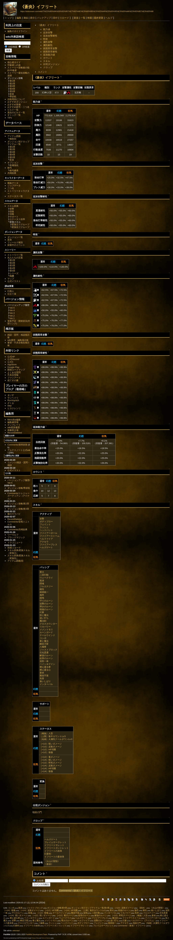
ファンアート (14, 377)
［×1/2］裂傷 (46, 752)
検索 (89, 17)
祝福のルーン (46, 609)
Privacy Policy (35, 938)
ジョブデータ (14, 185)
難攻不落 (44, 675)
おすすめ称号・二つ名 (18, 107)
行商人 (10, 291)
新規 (76, 17)
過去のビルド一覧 (16, 112)
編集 (19, 17)
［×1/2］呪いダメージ (51, 743)
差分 (32, 17)
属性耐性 (48, 45)
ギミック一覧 (14, 115)
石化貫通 (44, 652)
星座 (12, 94)
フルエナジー (46, 586)
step (9, 405)
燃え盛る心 (45, 670)
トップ (8, 17)
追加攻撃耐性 (50, 35)
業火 (42, 572)
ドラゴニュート (15, 542)
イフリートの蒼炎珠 (54, 856)
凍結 (25, 17)
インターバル (46, 684)
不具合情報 (12, 375)
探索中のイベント (16, 245)
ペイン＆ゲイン (47, 664)
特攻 (45, 39)
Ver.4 (12, 310)
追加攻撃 (48, 32)
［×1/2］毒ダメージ (49, 757)
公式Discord (13, 359)
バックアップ (44, 17)
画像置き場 (12, 430)
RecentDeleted (14, 432)
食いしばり (45, 681)
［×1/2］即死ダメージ (51, 762)
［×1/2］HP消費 (48, 749)
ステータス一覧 (15, 196)
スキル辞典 (12, 206)
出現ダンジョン (51, 64)
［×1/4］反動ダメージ (51, 765)
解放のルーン (46, 655)
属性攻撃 (48, 42)
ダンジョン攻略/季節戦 (18, 488)
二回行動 (44, 575)
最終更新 (98, 17)
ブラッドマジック (16, 537)
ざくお (10, 403)
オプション (12, 162)
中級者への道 (14, 65)
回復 (12, 211)
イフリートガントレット (56, 848)
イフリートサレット (54, 845)
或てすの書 (12, 380)
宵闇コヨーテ (14, 547)
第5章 (12, 91)
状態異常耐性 (50, 51)
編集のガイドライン (17, 31)
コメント (42, 71)
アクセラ (44, 541)
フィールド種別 (15, 242)
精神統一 (44, 592)
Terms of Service (46, 938)
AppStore (12, 364)
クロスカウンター (48, 623)
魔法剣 (43, 621)
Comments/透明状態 (17, 444)
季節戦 (13, 96)
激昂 (42, 595)
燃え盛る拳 (45, 667)
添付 (55, 17)
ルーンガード (46, 632)
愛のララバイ (14, 514)
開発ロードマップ (16, 369)
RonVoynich (13, 400)
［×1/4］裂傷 (46, 771)
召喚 (12, 214)
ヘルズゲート (46, 547)
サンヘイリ (12, 398)
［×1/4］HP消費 (48, 768)
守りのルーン (46, 600)
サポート (14, 216)
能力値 (46, 29)
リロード (64, 17)
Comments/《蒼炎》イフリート (76, 890)
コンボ (43, 638)
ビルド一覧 (12, 109)
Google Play (13, 367)
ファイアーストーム (49, 536)
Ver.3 (12, 313)
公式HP (11, 356)
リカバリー (45, 626)
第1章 (12, 81)
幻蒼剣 (47, 853)
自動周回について (16, 99)
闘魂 (42, 583)
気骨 (42, 678)
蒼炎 (42, 672)
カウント (48, 58)
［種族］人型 (46, 733)
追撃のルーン (46, 603)
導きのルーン (46, 606)
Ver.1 (12, 318)
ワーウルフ (12, 534)
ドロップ (48, 67)
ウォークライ (46, 577)
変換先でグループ (20, 227)
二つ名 (10, 188)
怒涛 (42, 580)
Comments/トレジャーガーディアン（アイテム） (18, 496)
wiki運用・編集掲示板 (18, 340)
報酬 (12, 276)
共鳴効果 (11, 173)
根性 (42, 589)
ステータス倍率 (17, 219)
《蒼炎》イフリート (38, 6)
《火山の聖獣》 (52, 861)
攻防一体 (44, 661)
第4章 (12, 89)
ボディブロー (46, 521)
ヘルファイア (46, 539)
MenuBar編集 (14, 419)
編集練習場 (12, 422)
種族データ (12, 183)
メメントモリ (46, 629)
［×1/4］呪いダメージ (51, 760)
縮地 (42, 598)
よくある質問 (14, 372)
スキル (46, 61)
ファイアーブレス (48, 544)
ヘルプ (109, 17)
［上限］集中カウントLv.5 (53, 736)
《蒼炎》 (48, 864)
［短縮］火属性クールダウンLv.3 (56, 739)
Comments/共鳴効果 (17, 529)
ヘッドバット (46, 530)
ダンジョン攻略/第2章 (18, 503)
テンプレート (14, 425)
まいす (10, 395)
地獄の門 (37, 812)
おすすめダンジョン (17, 102)
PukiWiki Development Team (36, 934)
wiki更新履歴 (13, 427)
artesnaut (16, 931)
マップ (10, 278)
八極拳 (43, 647)
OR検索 (24, 47)
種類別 (13, 139)
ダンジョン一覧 (15, 237)
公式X (10, 362)
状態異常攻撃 (50, 48)
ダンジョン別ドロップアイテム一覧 (18, 143)
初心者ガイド (14, 62)
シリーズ (14, 273)
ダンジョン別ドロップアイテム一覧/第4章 (90, 908)
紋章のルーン (46, 658)
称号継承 (14, 170)
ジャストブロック (48, 649)
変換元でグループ (20, 224)
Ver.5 (12, 308)
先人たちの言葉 (15, 257)
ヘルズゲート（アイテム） (143, 921)
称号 (9, 168)
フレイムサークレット (55, 842)
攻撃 (42, 518)
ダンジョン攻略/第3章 (18, 509)
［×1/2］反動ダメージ (51, 746)
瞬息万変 (44, 644)
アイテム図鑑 (14, 136)
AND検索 (11, 47)
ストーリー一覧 (15, 255)
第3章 (12, 86)
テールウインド (47, 635)
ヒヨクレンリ (14, 408)
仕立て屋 (11, 294)
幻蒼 (42, 612)
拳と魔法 (44, 641)
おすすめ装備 (14, 104)
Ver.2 (12, 315)
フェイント (45, 524)
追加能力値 (49, 54)
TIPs (9, 117)
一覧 (83, 17)
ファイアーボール (48, 533)
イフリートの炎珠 (53, 851)
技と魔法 (44, 615)
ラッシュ (44, 527)
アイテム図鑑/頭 (15, 561)
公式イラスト (14, 281)
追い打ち (44, 618)
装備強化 (14, 165)
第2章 (12, 83)
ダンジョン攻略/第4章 (57, 908)
